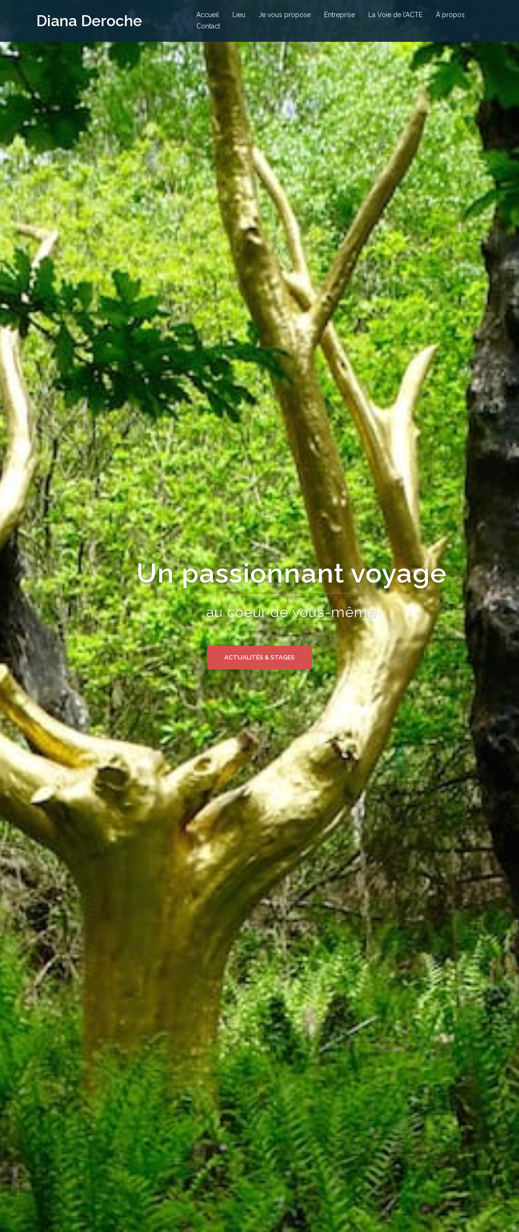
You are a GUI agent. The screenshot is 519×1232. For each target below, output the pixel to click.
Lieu (238, 15)
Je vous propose (285, 15)
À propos (450, 15)
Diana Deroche (89, 20)
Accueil (207, 15)
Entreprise (339, 15)
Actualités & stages (259, 657)
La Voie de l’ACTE (395, 15)
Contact (208, 26)
